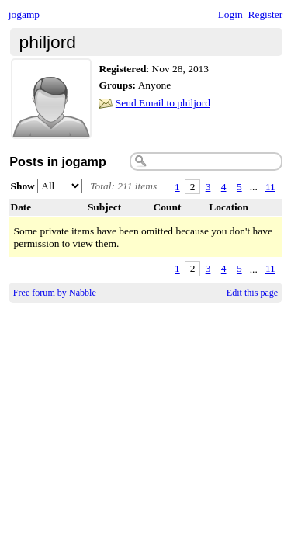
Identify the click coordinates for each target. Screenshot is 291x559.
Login (230, 14)
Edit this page (252, 292)
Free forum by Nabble (54, 292)
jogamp (24, 14)
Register (265, 14)
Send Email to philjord (163, 103)
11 (270, 187)
